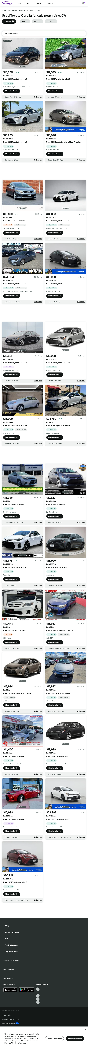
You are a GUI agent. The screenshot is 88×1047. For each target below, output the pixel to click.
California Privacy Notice (10, 1019)
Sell (27, 3)
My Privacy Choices (10, 1023)
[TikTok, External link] (38, 989)
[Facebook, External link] (38, 992)
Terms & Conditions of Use (11, 1011)
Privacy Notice (6, 1015)
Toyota (30, 10)
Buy (19, 3)
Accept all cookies (75, 1039)
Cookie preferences (54, 1039)
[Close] (85, 1029)
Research (38, 3)
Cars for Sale (12, 10)
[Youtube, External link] (38, 995)
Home (4, 10)
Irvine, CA (22, 10)
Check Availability (11, 91)
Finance (50, 3)
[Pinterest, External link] (38, 1002)
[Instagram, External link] (38, 999)
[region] (44, 1036)
